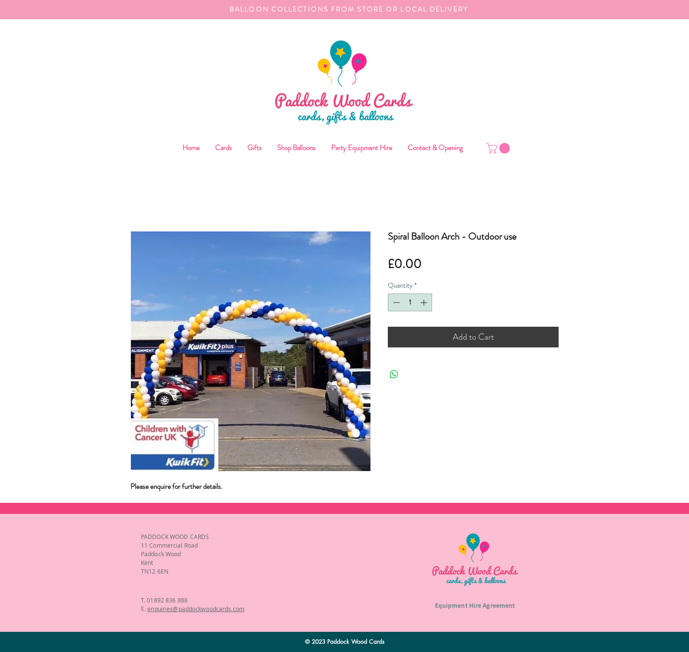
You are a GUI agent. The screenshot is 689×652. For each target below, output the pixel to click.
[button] (296, 148)
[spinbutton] (410, 302)
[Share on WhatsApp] (394, 374)
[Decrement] (395, 302)
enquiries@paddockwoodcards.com (195, 609)
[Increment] (425, 302)
